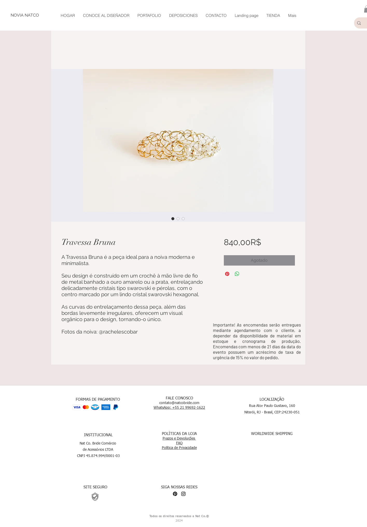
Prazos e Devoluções (179, 438)
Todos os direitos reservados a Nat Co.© (179, 516)
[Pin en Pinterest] (227, 274)
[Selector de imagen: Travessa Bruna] (173, 218)
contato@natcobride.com (179, 403)
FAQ (179, 443)
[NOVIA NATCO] (24, 15)
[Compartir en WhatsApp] (237, 274)
